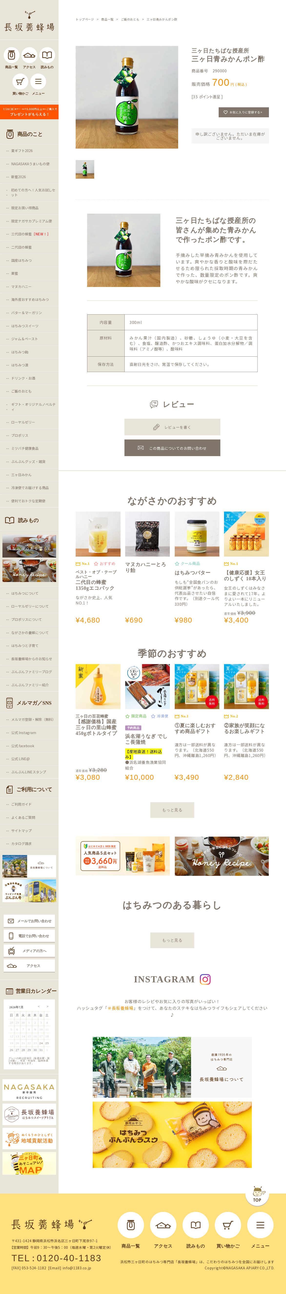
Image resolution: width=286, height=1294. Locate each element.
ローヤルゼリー (23, 422)
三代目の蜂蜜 (31, 234)
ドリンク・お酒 (23, 378)
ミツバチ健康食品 (25, 448)
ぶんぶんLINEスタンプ (28, 771)
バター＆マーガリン (26, 312)
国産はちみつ (21, 260)
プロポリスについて (26, 619)
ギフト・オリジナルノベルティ (33, 407)
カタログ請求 (21, 843)
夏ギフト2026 (22, 150)
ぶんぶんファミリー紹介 (30, 684)
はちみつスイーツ (25, 325)
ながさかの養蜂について (30, 632)
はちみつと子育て (25, 645)
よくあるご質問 (23, 817)
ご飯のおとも (21, 391)
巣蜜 (14, 273)
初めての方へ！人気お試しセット (33, 192)
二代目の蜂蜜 (21, 247)
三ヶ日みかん (21, 474)
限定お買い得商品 (25, 207)
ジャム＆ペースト (24, 338)
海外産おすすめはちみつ (30, 299)
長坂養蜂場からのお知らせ (31, 658)
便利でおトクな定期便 (28, 500)
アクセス (33, 966)
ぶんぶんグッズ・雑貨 (28, 461)
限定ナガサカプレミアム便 (31, 221)
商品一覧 (107, 19)
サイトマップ (21, 830)
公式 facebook (22, 745)
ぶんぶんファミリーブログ (31, 671)
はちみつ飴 (19, 352)
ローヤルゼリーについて (30, 606)
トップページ (85, 19)
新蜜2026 (18, 176)
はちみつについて (25, 593)
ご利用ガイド (21, 804)
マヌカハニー (21, 286)
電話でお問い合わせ (33, 936)
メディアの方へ (34, 951)
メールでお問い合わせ (34, 921)
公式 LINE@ (20, 758)
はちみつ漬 (19, 364)
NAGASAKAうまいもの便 (30, 163)
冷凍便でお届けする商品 (30, 487)
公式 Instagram (23, 732)
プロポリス (19, 435)
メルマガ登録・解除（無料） (33, 719)
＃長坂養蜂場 (120, 1008)
